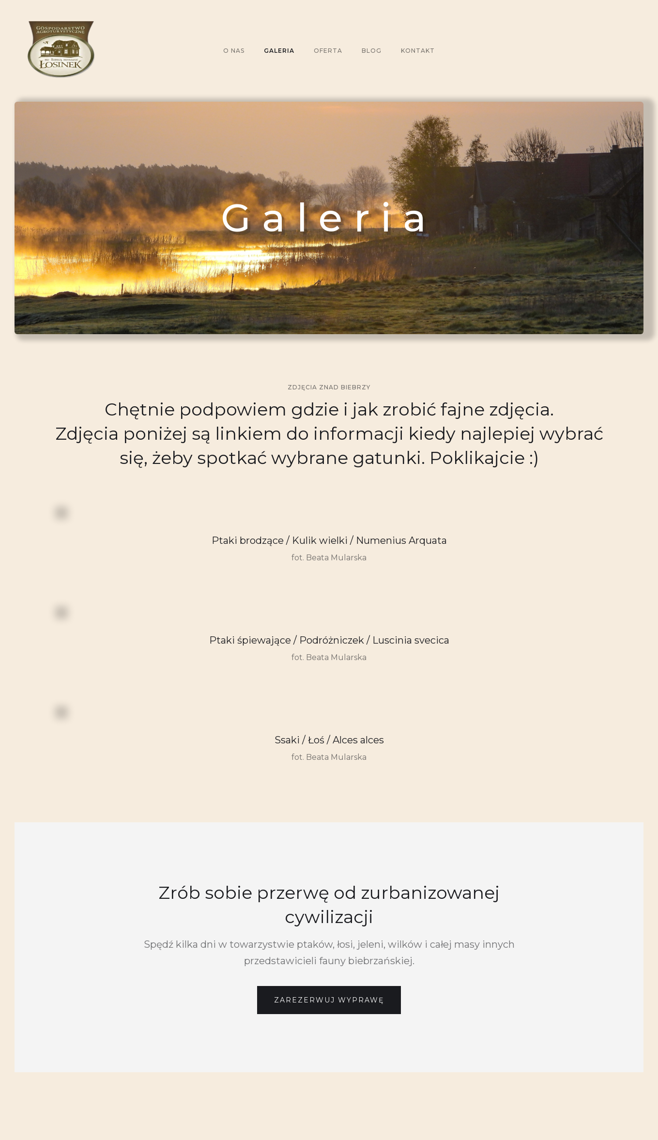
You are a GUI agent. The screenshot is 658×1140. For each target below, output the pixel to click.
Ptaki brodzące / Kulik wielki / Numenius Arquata (329, 540)
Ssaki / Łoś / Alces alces (329, 740)
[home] (145, 51)
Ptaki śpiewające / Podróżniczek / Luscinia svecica (329, 640)
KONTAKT (418, 50)
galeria (279, 50)
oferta (328, 50)
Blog (372, 50)
